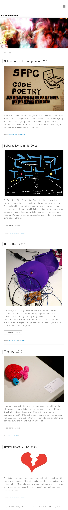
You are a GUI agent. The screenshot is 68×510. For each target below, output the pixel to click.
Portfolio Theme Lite (45, 507)
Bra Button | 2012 (14, 244)
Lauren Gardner (10, 15)
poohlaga (22, 134)
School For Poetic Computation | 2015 (26, 61)
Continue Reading (13, 225)
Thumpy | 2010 (13, 351)
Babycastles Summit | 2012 (20, 145)
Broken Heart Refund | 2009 (20, 447)
